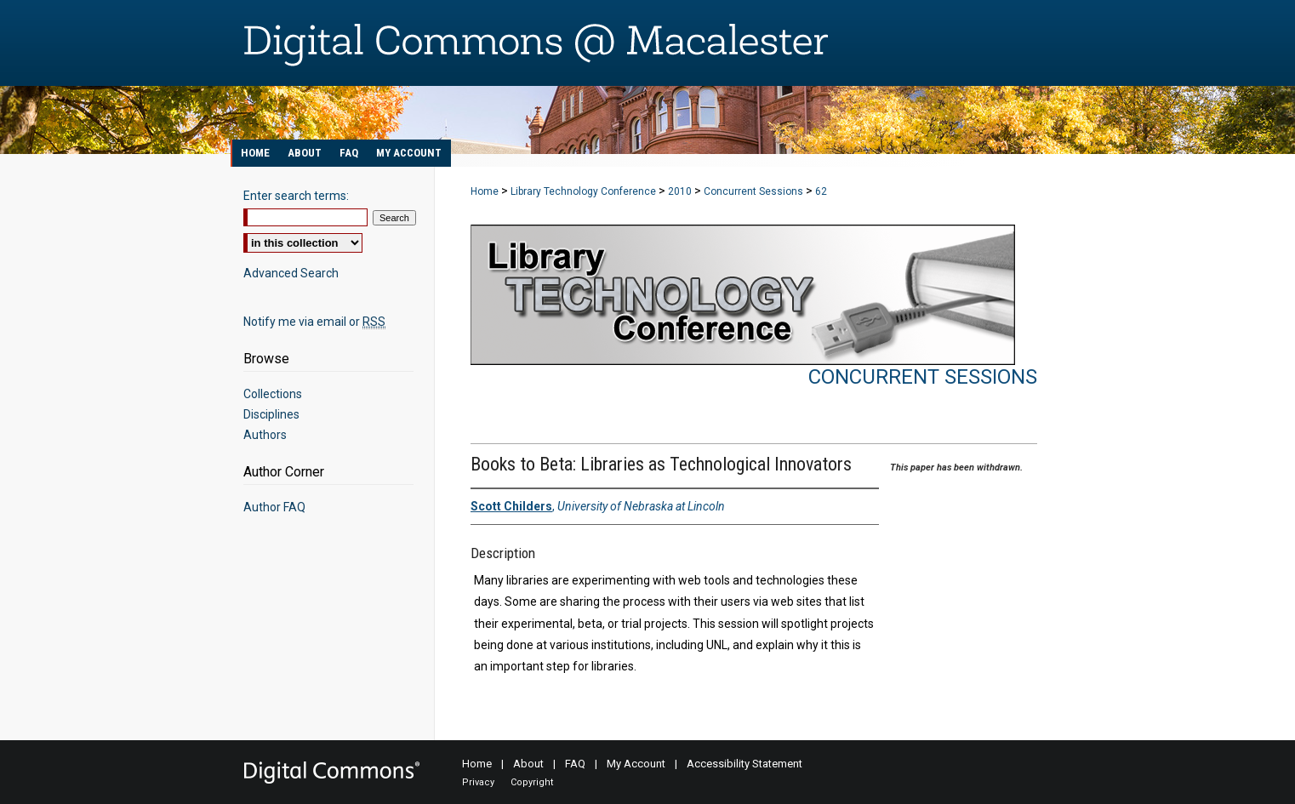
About (528, 763)
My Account (636, 763)
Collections (272, 394)
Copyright (532, 782)
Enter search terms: (296, 195)
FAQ (575, 763)
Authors (265, 435)
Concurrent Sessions (755, 191)
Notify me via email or (314, 321)
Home (485, 191)
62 (821, 191)
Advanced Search (291, 273)
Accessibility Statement (744, 763)
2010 (681, 191)
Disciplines (271, 414)
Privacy (478, 782)
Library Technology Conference (585, 191)
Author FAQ (274, 507)
